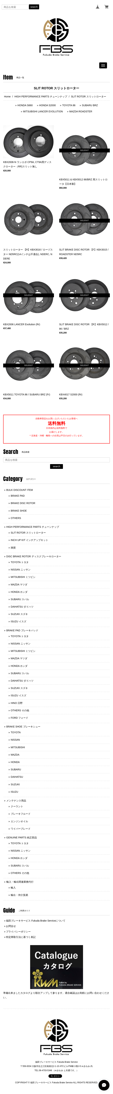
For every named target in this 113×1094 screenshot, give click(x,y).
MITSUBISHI (18, 747)
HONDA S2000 (47, 105)
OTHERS (16, 518)
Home (7, 96)
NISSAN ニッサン (20, 569)
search (34, 6)
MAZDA (15, 754)
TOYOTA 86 (68, 105)
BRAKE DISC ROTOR (23, 503)
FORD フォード (19, 717)
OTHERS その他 (20, 710)
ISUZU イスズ (18, 621)
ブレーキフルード (20, 813)
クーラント (17, 806)
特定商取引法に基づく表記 (21, 937)
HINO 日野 (17, 703)
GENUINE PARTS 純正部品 (21, 837)
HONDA (15, 762)
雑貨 (13, 547)
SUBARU (16, 769)
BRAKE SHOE (19, 510)
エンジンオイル (19, 821)
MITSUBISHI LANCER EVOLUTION (43, 111)
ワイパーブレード (20, 828)
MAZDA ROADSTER (80, 111)
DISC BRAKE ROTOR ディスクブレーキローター (33, 556)
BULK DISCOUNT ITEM (19, 490)
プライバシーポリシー (18, 931)
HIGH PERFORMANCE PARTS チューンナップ (40, 96)
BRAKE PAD (18, 495)
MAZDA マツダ (19, 584)
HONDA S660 (25, 105)
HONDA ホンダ (19, 592)
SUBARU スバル (20, 599)
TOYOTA (16, 732)
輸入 (13, 887)
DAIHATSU (17, 776)
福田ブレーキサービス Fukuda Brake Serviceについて (36, 920)
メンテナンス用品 (16, 800)
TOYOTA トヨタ (20, 562)
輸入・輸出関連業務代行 (19, 881)
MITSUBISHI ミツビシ (23, 577)
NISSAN (15, 739)
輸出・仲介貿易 (19, 895)
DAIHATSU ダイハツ (22, 606)
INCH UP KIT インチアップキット (29, 540)
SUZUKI (15, 784)
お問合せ (11, 926)
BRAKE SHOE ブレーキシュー (23, 726)
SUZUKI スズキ (19, 614)
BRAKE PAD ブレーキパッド (22, 630)
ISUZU (14, 791)
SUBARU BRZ (90, 105)
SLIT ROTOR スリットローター (28, 532)
